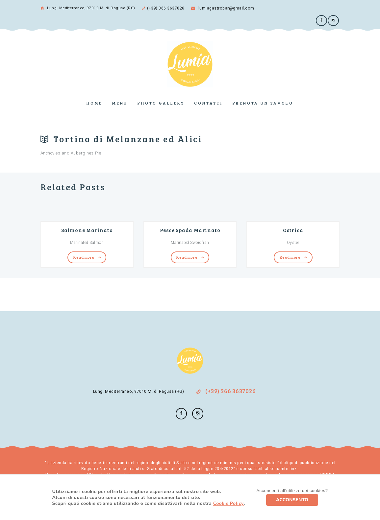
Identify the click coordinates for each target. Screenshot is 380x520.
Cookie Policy (228, 503)
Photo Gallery (161, 102)
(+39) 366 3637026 (166, 8)
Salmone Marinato (87, 228)
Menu (120, 102)
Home (94, 102)
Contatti (208, 102)
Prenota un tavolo (263, 102)
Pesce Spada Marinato (190, 228)
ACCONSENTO (292, 500)
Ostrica (293, 228)
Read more (83, 256)
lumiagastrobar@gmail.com (221, 8)
